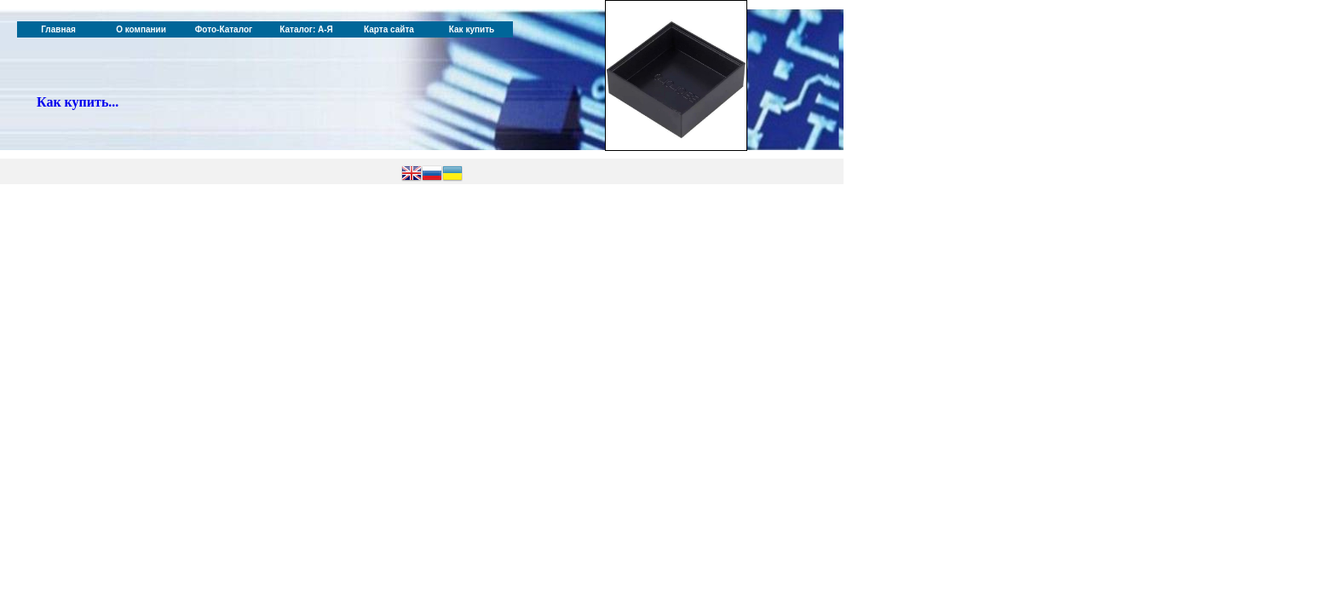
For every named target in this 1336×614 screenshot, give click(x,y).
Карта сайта (389, 29)
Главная (58, 29)
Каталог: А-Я (306, 29)
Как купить (471, 29)
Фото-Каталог (223, 29)
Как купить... (77, 102)
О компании (141, 29)
